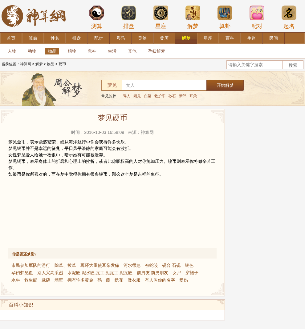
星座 (161, 17)
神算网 (25, 64)
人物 (12, 51)
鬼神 (92, 51)
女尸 (177, 272)
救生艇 (30, 280)
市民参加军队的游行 (30, 265)
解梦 (193, 17)
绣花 (119, 280)
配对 (257, 17)
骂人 (126, 96)
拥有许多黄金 (80, 280)
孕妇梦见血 (22, 272)
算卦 (225, 17)
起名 (289, 17)
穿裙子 (191, 272)
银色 (189, 265)
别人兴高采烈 (50, 272)
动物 (32, 51)
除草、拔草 (65, 265)
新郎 (182, 96)
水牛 (15, 280)
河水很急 (132, 265)
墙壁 (59, 280)
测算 (97, 17)
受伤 (183, 280)
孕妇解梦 (156, 51)
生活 (112, 51)
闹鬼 (137, 96)
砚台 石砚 (171, 265)
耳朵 (193, 96)
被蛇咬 (151, 265)
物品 (52, 51)
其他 (132, 51)
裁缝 (46, 280)
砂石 (172, 96)
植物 (72, 51)
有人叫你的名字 (160, 280)
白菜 (147, 96)
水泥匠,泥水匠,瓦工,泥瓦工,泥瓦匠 (100, 272)
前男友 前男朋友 (152, 272)
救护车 (159, 96)
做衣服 (134, 280)
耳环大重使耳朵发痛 (99, 265)
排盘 (129, 17)
